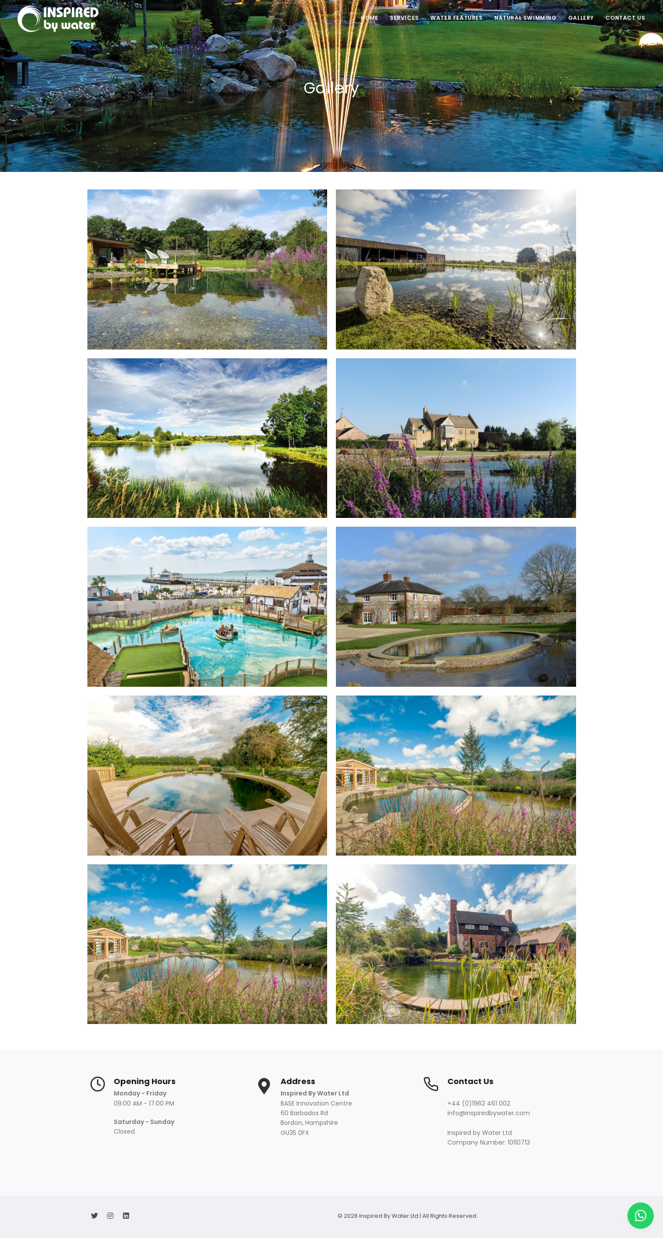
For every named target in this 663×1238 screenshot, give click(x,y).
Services (398, 17)
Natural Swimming (522, 17)
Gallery (579, 17)
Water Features (452, 17)
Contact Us (625, 17)
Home (362, 17)
